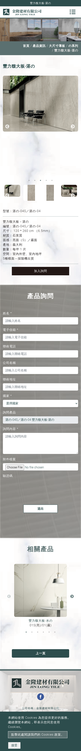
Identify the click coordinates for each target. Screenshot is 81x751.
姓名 (7, 313)
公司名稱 (9, 363)
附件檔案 (9, 459)
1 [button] (29, 180)
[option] (40, 104)
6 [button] (55, 632)
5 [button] (52, 180)
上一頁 (40, 653)
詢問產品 (9, 412)
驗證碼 (8, 476)
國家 (7, 396)
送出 (40, 508)
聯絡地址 (9, 379)
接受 (14, 745)
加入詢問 (40, 271)
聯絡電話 (9, 346)
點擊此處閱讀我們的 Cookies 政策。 (37, 734)
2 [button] (35, 180)
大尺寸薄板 (57, 46)
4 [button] (46, 180)
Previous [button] (7, 126)
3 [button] (40, 180)
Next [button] (72, 126)
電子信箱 (10, 330)
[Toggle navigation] (72, 12)
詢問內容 (10, 429)
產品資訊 (39, 46)
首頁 (26, 46)
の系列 (73, 46)
